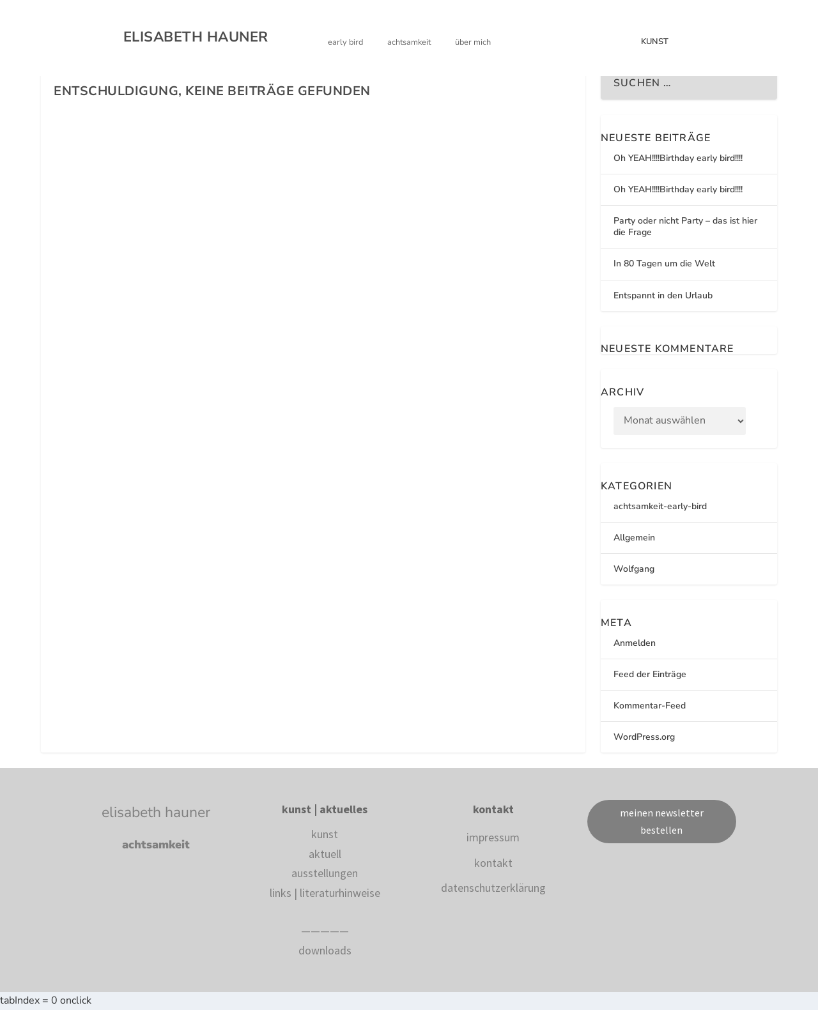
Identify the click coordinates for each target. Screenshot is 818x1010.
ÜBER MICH (473, 43)
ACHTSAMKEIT (409, 43)
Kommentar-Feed (650, 706)
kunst (324, 834)
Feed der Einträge (650, 674)
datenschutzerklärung (493, 887)
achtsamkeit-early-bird (660, 506)
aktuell (325, 853)
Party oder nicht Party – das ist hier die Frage (685, 226)
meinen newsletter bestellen (662, 821)
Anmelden (635, 643)
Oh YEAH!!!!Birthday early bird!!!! (678, 158)
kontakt (493, 862)
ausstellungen (324, 873)
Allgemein (634, 538)
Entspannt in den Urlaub (663, 295)
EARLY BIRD (345, 43)
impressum (493, 837)
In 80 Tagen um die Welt (664, 263)
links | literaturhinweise (325, 892)
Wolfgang (634, 569)
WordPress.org (644, 737)
